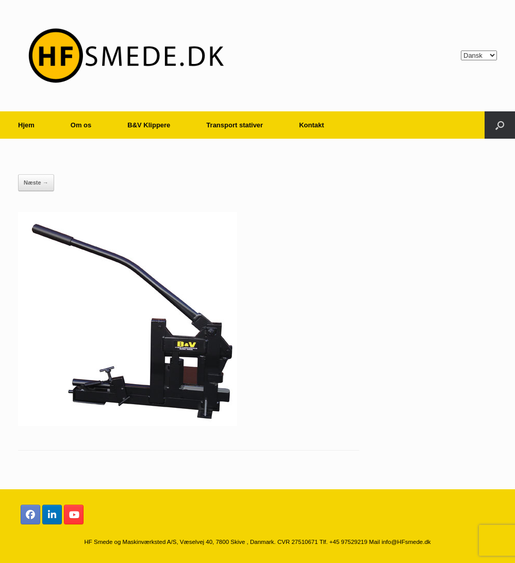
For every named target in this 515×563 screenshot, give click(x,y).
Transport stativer (234, 125)
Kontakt (311, 125)
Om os (81, 125)
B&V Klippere (148, 125)
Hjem (26, 125)
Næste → (36, 182)
